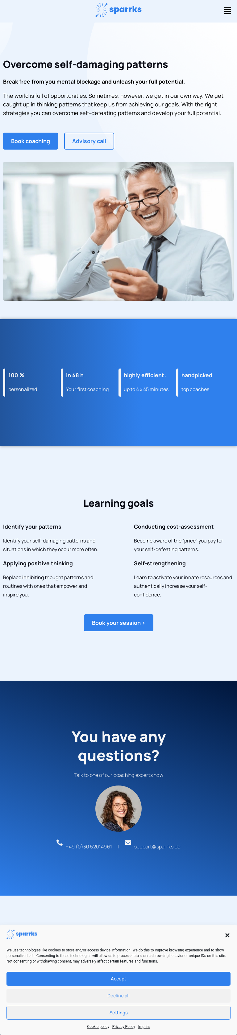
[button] (227, 935)
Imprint (144, 1027)
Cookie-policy (98, 1027)
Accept (118, 978)
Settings (119, 1012)
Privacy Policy (123, 1027)
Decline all (118, 995)
